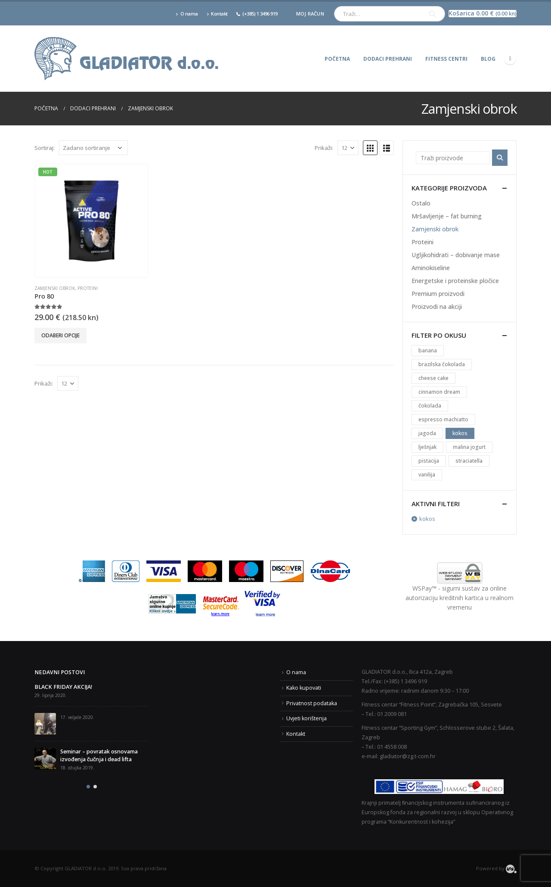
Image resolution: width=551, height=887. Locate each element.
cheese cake (433, 378)
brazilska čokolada (441, 364)
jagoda (427, 433)
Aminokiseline (431, 268)
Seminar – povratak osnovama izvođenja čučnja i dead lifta (99, 755)
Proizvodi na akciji (437, 306)
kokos (459, 433)
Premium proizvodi (438, 293)
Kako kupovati (303, 687)
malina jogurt (469, 447)
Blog (488, 58)
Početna (337, 58)
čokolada (429, 405)
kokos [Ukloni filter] (427, 519)
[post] (45, 723)
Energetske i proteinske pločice (455, 281)
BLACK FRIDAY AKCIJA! (63, 687)
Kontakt (217, 13)
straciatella (469, 460)
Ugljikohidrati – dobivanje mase (456, 255)
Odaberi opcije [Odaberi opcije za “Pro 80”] (60, 335)
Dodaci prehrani (387, 58)
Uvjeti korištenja (306, 718)
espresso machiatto (443, 419)
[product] (91, 221)
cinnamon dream (439, 391)
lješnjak (427, 447)
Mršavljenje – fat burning (447, 216)
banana (427, 350)
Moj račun (310, 13)
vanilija (426, 474)
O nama (187, 13)
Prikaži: (324, 148)
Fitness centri (446, 58)
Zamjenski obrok (54, 288)
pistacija (428, 460)
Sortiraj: (44, 148)
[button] (88, 787)
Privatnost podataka (311, 703)
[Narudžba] (93, 147)
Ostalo (421, 203)
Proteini (87, 288)
